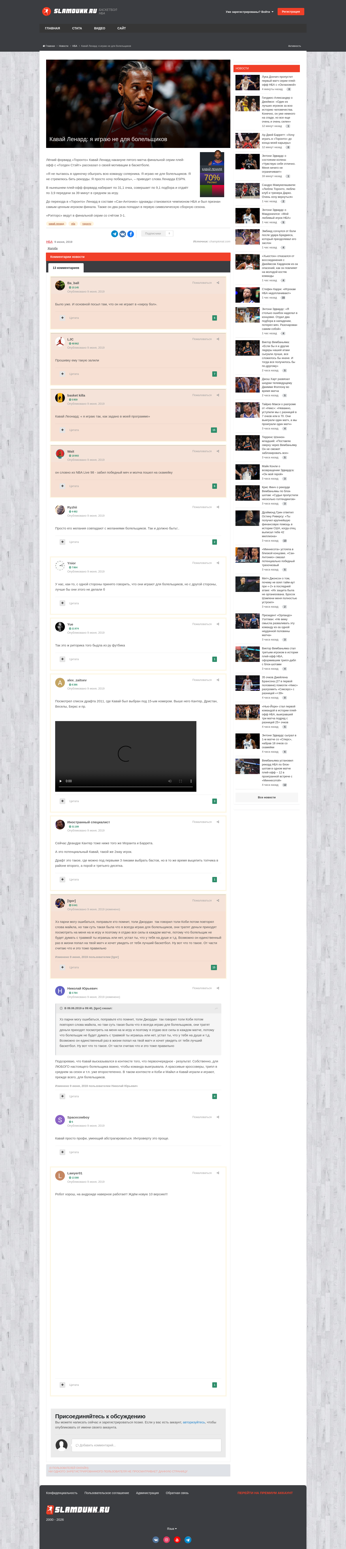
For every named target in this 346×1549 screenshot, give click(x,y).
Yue (70, 624)
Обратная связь (177, 1493)
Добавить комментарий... (96, 1445)
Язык (172, 1528)
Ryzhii (72, 507)
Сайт (121, 28)
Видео (99, 28)
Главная (52, 28)
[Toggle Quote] (62, 1008)
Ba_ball (73, 283)
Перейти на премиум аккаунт (265, 1493)
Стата (77, 28)
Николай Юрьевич (82, 988)
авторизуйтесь (194, 1422)
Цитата (74, 317)
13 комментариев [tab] (66, 268)
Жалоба (53, 248)
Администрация (147, 1493)
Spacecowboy (78, 1117)
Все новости (267, 797)
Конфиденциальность (61, 1493)
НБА (49, 242)
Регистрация (291, 11)
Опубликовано (86, 291)
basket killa (76, 395)
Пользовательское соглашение (107, 1493)
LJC (70, 339)
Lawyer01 (74, 1173)
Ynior (71, 563)
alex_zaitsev (77, 680)
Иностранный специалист (88, 822)
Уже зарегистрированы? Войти (249, 11)
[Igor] (71, 901)
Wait (70, 451)
